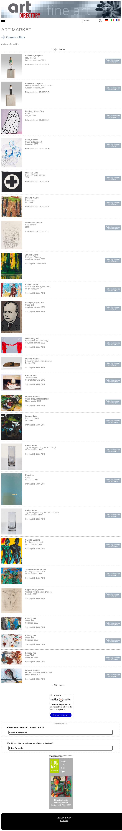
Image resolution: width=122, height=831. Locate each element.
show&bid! (63, 766)
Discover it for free (61, 715)
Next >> (61, 49)
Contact (64, 820)
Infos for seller (16, 748)
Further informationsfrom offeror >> (113, 61)
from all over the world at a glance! (61, 706)
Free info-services (18, 732)
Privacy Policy (64, 817)
